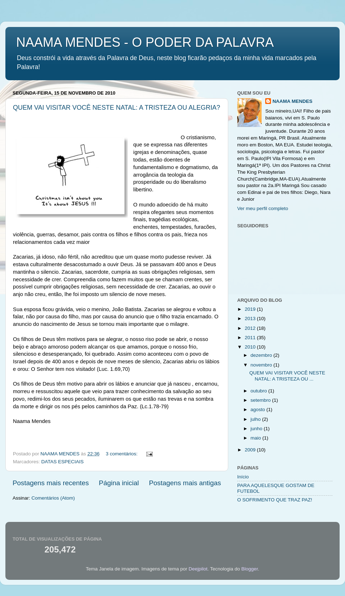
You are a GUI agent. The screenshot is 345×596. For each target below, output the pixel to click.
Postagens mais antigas (185, 483)
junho (257, 428)
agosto (258, 409)
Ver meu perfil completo (262, 208)
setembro (261, 400)
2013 (251, 318)
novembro (261, 365)
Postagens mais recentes (51, 483)
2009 (251, 449)
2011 (251, 337)
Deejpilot (198, 569)
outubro (259, 390)
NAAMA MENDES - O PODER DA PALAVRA (145, 42)
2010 (251, 347)
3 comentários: (122, 453)
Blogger (250, 569)
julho (256, 419)
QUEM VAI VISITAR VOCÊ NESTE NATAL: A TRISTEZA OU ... (287, 375)
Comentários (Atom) (53, 498)
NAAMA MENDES (292, 101)
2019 (251, 309)
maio (256, 438)
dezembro (261, 355)
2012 (251, 328)
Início (243, 476)
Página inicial (119, 483)
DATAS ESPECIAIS (62, 461)
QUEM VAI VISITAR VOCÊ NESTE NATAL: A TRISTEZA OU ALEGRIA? (116, 107)
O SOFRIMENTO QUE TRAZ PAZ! (274, 499)
